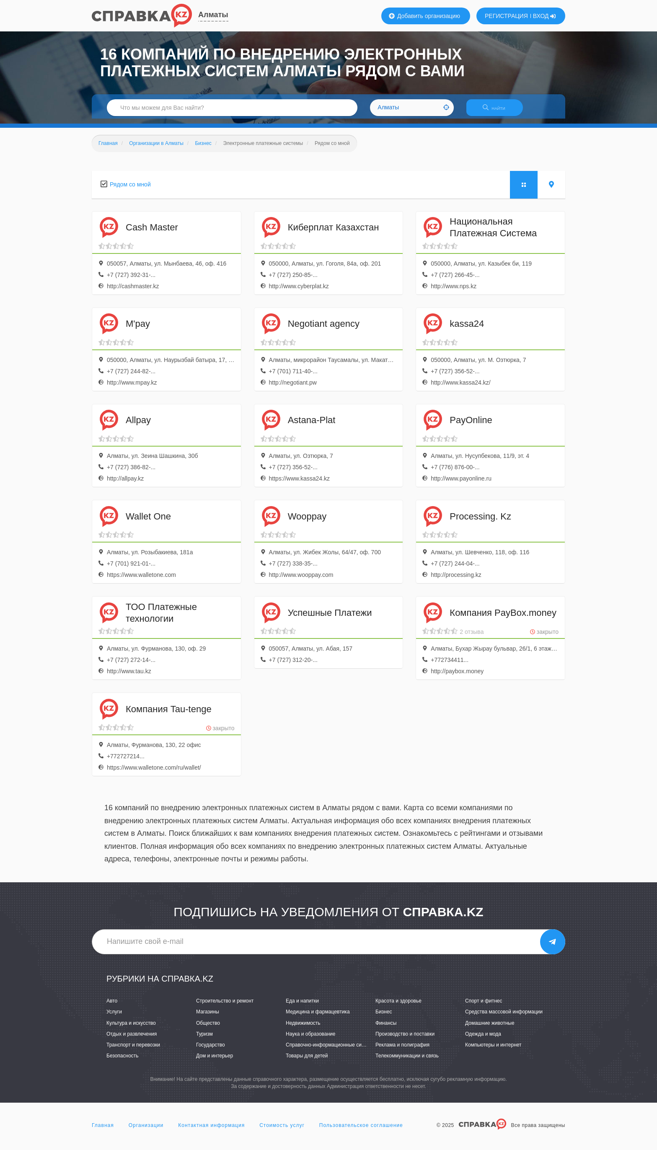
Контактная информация (211, 1131)
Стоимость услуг (282, 1131)
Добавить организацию (424, 16)
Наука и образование (310, 1039)
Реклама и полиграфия (402, 1050)
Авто (111, 1006)
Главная (103, 1131)
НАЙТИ (498, 110)
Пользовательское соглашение (361, 1131)
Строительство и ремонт (224, 1006)
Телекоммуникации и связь (407, 1061)
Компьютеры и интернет (493, 1050)
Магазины (207, 1017)
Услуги (114, 1017)
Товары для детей (307, 1061)
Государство (210, 1050)
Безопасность (122, 1061)
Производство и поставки (405, 1039)
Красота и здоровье (398, 1006)
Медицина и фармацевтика (318, 1017)
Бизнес (383, 1017)
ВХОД (544, 16)
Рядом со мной (130, 189)
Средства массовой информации (504, 1017)
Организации (146, 1131)
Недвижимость (303, 1028)
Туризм (204, 1039)
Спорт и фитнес (483, 1006)
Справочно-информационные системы (331, 1050)
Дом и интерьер (214, 1061)
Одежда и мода (483, 1039)
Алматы (213, 14)
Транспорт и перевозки (133, 1050)
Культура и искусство (131, 1028)
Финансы (385, 1028)
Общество (208, 1028)
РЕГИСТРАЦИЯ (506, 16)
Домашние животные (490, 1028)
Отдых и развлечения (131, 1039)
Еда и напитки (302, 1006)
